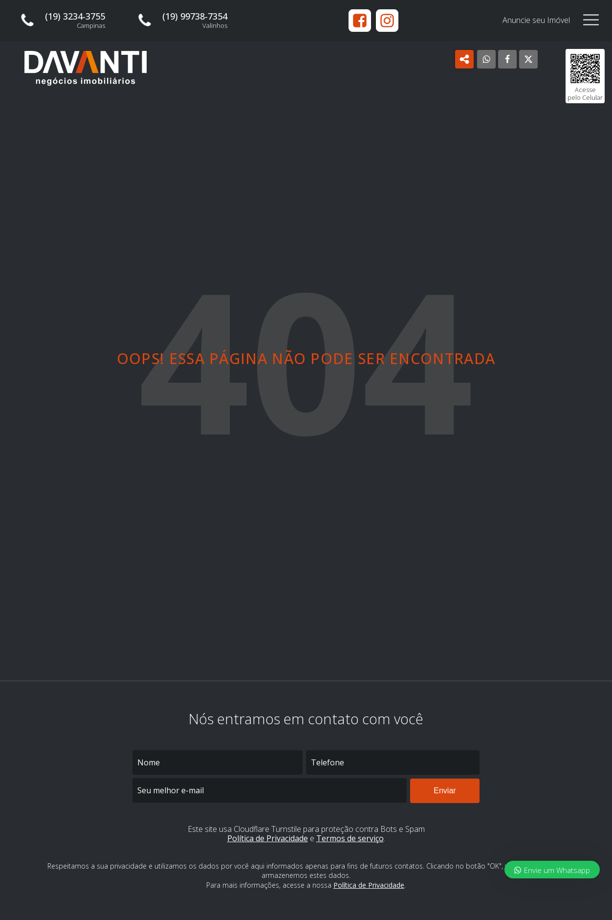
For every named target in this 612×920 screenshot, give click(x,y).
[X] (528, 59)
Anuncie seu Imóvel (536, 20)
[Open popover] (464, 59)
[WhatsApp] (486, 59)
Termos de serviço (350, 838)
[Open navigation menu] (591, 20)
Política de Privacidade (267, 838)
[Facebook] (507, 59)
